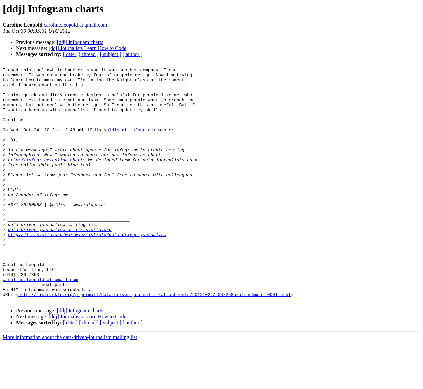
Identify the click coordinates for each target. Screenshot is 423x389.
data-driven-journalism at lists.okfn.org (60, 262)
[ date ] (70, 54)
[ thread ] (89, 54)
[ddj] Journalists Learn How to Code (87, 48)
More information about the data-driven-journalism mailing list (70, 383)
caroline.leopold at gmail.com (75, 25)
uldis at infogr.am (129, 143)
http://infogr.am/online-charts (47, 179)
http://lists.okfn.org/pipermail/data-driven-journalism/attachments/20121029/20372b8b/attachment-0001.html (154, 340)
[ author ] (133, 54)
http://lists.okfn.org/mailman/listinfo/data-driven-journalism (87, 268)
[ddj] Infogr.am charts (80, 42)
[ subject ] (110, 54)
